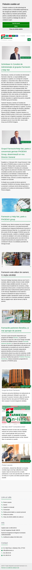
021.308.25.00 (6, 553)
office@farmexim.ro (7, 550)
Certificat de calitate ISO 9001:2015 (11, 537)
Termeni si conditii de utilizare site (10, 567)
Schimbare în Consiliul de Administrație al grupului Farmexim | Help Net (15, 67)
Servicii (4, 505)
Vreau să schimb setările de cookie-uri (12, 517)
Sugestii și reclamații (7, 507)
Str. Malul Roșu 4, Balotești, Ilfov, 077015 (13, 548)
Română (22, 35)
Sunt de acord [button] (16, 23)
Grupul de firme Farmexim (11, 390)
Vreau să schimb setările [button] (16, 29)
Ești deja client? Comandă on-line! (13, 427)
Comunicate (5, 509)
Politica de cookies (7, 514)
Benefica (15, 337)
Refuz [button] (16, 26)
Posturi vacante (7, 465)
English (29, 35)
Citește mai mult (25, 57)
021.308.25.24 (6, 555)
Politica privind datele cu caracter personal (13, 512)
